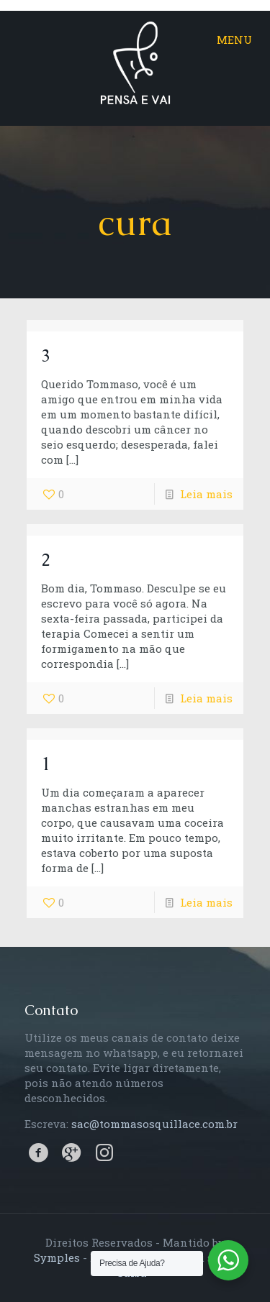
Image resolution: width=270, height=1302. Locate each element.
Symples (57, 1257)
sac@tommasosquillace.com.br (154, 1124)
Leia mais (206, 494)
